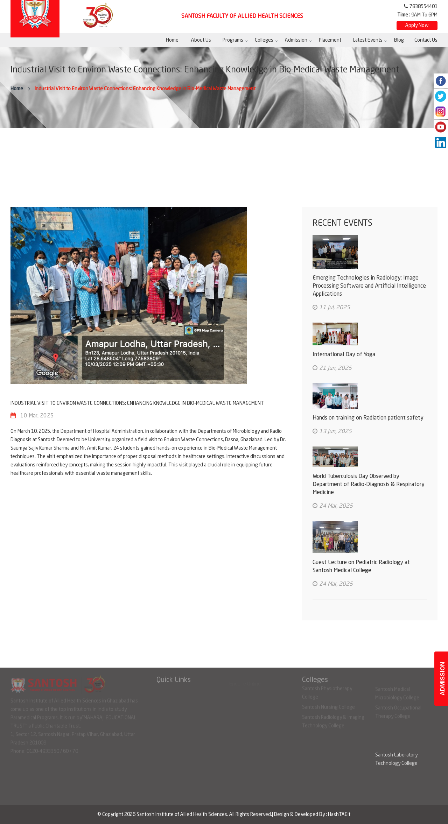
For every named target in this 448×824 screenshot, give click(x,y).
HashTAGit (339, 814)
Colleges (264, 40)
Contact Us (426, 40)
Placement (330, 40)
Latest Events (368, 40)
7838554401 (424, 6)
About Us (201, 40)
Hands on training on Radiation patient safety (368, 418)
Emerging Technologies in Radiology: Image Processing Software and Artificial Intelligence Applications (369, 286)
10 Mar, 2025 (37, 416)
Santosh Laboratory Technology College (396, 759)
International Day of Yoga (344, 355)
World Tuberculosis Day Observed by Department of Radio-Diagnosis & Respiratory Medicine (369, 484)
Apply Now (417, 25)
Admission (296, 40)
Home (172, 40)
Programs (233, 40)
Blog (399, 40)
